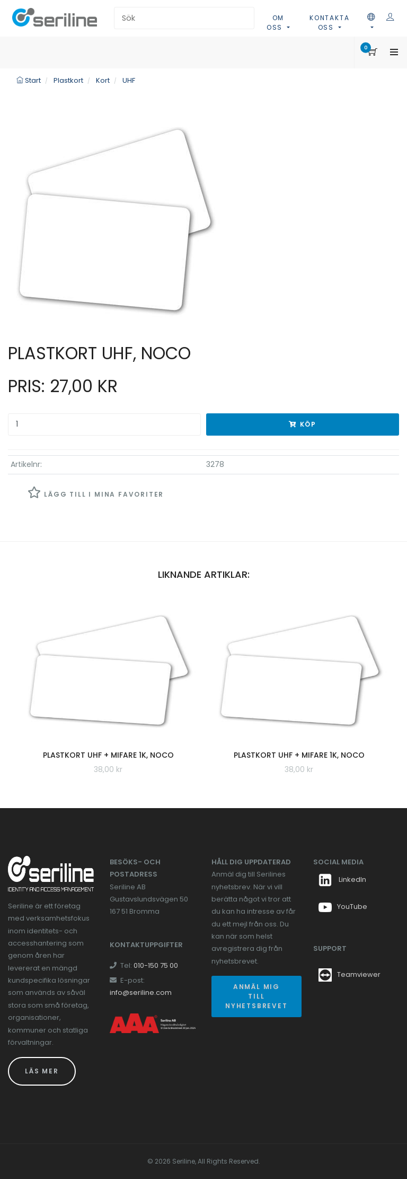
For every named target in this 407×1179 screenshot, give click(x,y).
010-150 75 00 (156, 965)
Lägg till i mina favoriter (96, 493)
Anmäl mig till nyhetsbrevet (256, 996)
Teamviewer (359, 974)
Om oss (276, 22)
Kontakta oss (329, 22)
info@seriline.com (141, 992)
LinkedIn (342, 879)
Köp (302, 424)
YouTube (342, 906)
